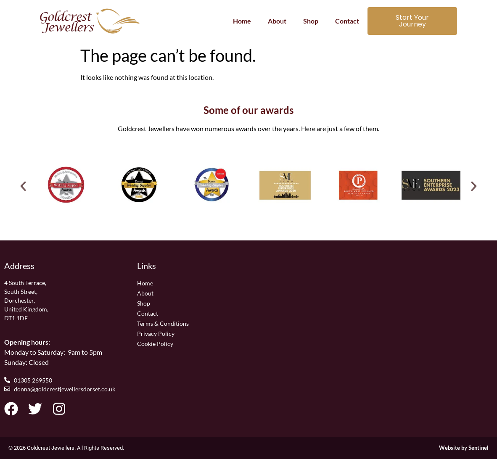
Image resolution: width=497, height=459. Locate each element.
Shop (310, 21)
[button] (23, 186)
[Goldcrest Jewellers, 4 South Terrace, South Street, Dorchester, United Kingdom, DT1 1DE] (381, 324)
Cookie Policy (155, 343)
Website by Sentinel (464, 447)
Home (242, 21)
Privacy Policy (155, 333)
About (277, 21)
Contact (347, 21)
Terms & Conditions (163, 323)
